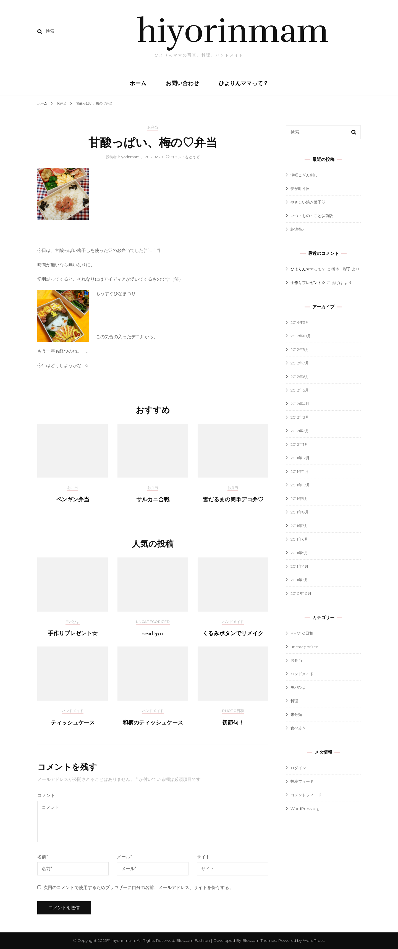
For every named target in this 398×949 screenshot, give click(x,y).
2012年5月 (299, 390)
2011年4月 (299, 566)
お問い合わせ (182, 83)
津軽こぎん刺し (304, 175)
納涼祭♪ (297, 229)
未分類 (296, 714)
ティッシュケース (73, 722)
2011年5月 (299, 552)
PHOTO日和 (233, 711)
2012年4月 (299, 403)
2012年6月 (299, 376)
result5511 (152, 633)
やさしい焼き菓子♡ (307, 202)
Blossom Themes (258, 940)
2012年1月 (299, 444)
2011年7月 (299, 525)
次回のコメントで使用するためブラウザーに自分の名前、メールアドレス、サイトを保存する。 (138, 887)
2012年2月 (299, 430)
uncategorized (153, 622)
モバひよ (73, 622)
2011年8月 (299, 512)
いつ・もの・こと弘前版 (311, 215)
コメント (46, 795)
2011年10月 (300, 485)
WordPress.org (305, 808)
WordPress (313, 940)
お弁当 (152, 127)
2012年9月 (299, 349)
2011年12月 (300, 457)
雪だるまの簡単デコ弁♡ (233, 499)
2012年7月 (299, 363)
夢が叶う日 (300, 188)
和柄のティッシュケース (152, 722)
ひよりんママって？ (243, 83)
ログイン (298, 767)
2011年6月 (299, 539)
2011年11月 (299, 471)
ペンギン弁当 (72, 499)
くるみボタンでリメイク (233, 633)
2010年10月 (300, 593)
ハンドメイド (233, 622)
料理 (294, 700)
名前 (42, 856)
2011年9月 (299, 498)
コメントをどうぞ (185, 157)
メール (124, 856)
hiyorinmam (233, 31)
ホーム (138, 83)
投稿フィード (302, 781)
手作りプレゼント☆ (73, 633)
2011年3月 (299, 579)
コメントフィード (305, 794)
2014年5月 (299, 322)
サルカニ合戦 (152, 499)
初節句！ (233, 722)
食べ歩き (298, 728)
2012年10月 (300, 335)
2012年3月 (299, 417)
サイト (203, 856)
